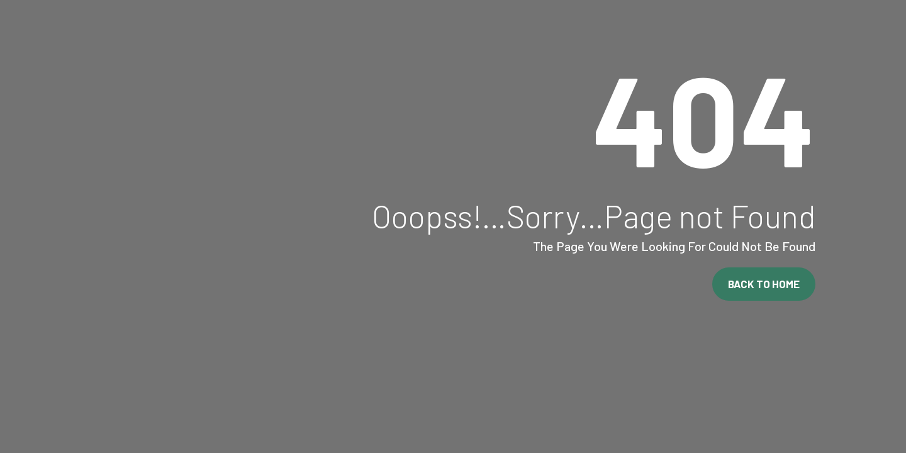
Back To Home (764, 283)
